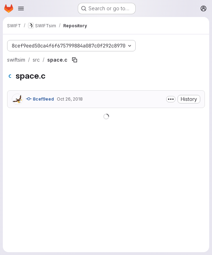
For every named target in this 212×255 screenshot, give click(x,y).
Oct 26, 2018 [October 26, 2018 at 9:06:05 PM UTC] (70, 99)
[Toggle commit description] (170, 99)
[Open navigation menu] (21, 8)
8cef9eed (40, 99)
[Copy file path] (74, 60)
